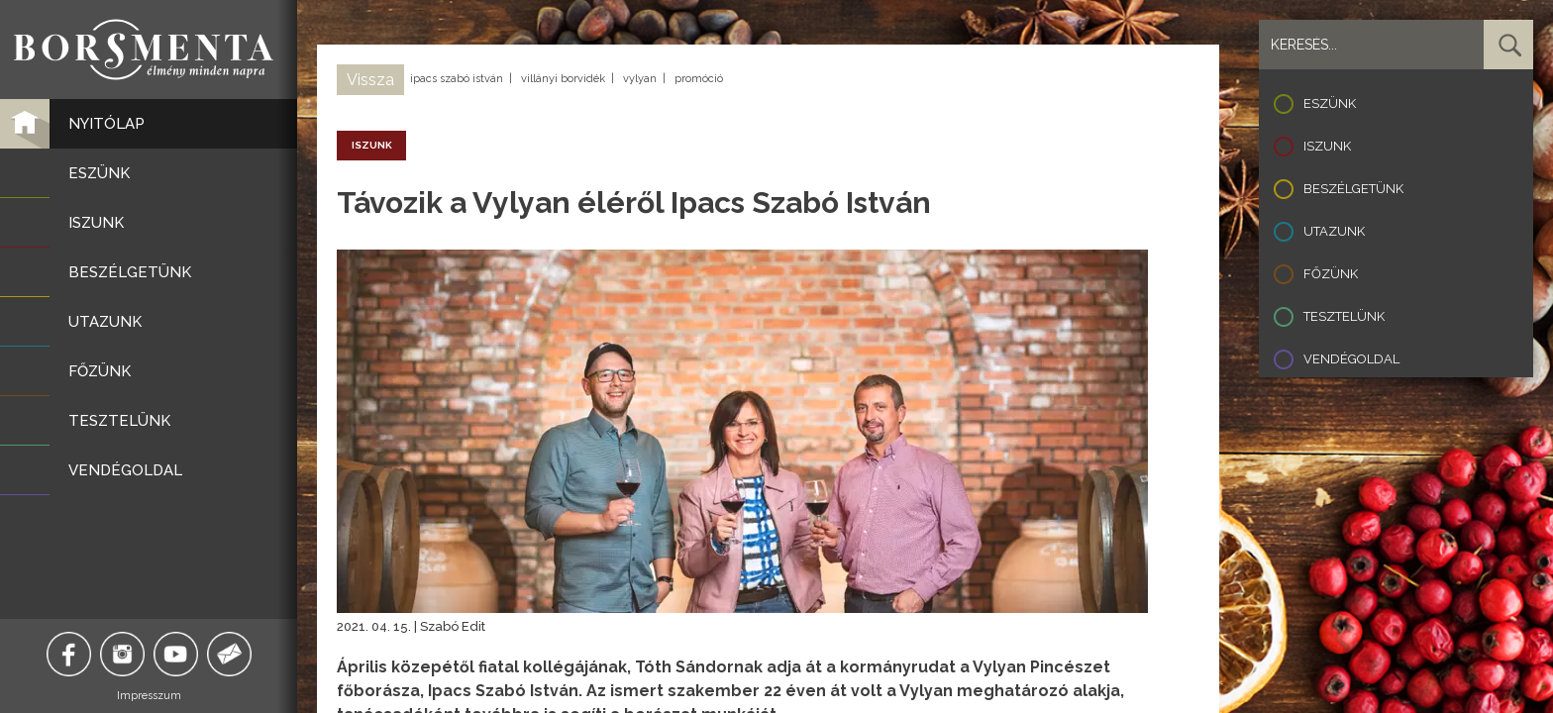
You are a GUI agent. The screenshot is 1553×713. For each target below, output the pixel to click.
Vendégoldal (1351, 359)
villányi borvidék (563, 78)
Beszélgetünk (1353, 188)
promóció (698, 78)
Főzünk (1330, 273)
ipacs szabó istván (456, 78)
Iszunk (1327, 146)
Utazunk (1334, 231)
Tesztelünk (1344, 316)
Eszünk (1329, 103)
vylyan (640, 78)
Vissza (370, 79)
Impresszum (149, 695)
